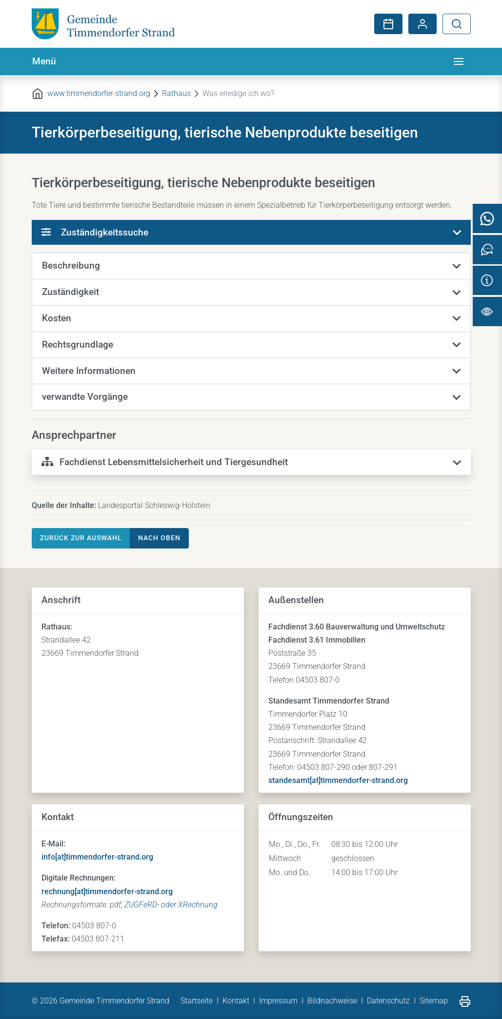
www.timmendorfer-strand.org (98, 93)
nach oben (159, 538)
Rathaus (176, 93)
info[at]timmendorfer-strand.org (97, 857)
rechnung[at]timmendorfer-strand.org (107, 891)
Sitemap (434, 1000)
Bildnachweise (332, 1000)
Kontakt (235, 1000)
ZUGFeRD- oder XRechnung (171, 904)
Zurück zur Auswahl (81, 538)
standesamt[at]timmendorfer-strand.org (338, 780)
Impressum (278, 1000)
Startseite (197, 1000)
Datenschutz (388, 1000)
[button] (251, 266)
